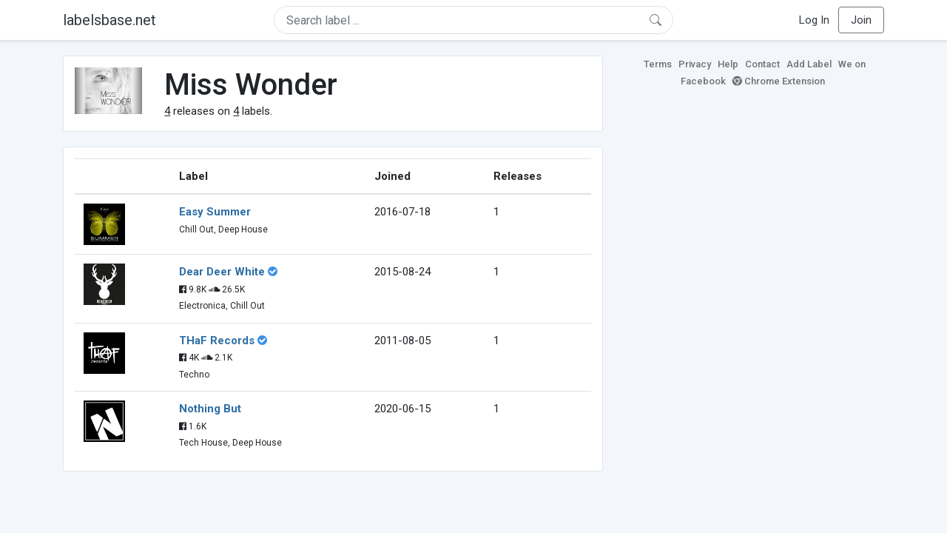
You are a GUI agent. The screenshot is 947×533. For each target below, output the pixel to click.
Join (861, 20)
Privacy (694, 64)
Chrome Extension (778, 81)
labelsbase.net (109, 20)
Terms (658, 64)
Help (728, 64)
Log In (814, 20)
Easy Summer (215, 211)
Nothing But (210, 408)
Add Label (809, 64)
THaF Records (217, 340)
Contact (762, 64)
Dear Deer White (222, 271)
